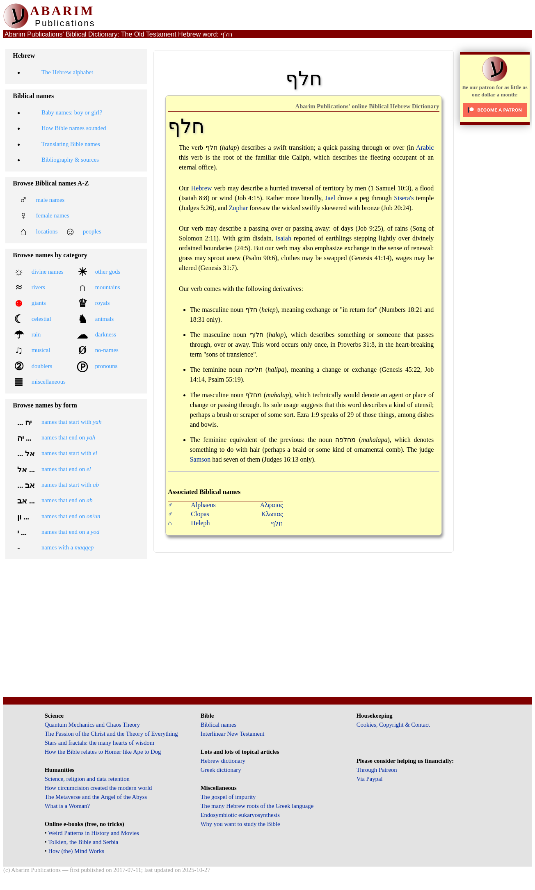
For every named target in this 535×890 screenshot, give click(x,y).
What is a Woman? (67, 806)
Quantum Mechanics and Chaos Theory (92, 724)
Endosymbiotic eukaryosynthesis (240, 815)
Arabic (425, 147)
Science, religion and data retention (87, 779)
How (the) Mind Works (76, 851)
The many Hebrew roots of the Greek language (257, 806)
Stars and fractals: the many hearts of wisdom (99, 742)
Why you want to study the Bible (240, 824)
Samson (200, 459)
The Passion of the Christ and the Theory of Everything (111, 733)
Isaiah (283, 238)
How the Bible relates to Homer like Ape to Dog (103, 751)
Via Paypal (370, 779)
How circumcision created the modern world (98, 788)
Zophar (238, 207)
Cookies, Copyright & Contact (393, 724)
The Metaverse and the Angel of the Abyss (96, 797)
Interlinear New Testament (233, 733)
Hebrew (201, 188)
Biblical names (219, 724)
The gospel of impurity (228, 797)
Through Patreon (377, 769)
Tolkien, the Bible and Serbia (83, 842)
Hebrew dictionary (223, 760)
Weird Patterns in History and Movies (93, 833)
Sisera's (404, 197)
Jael (330, 197)
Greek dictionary (221, 769)
